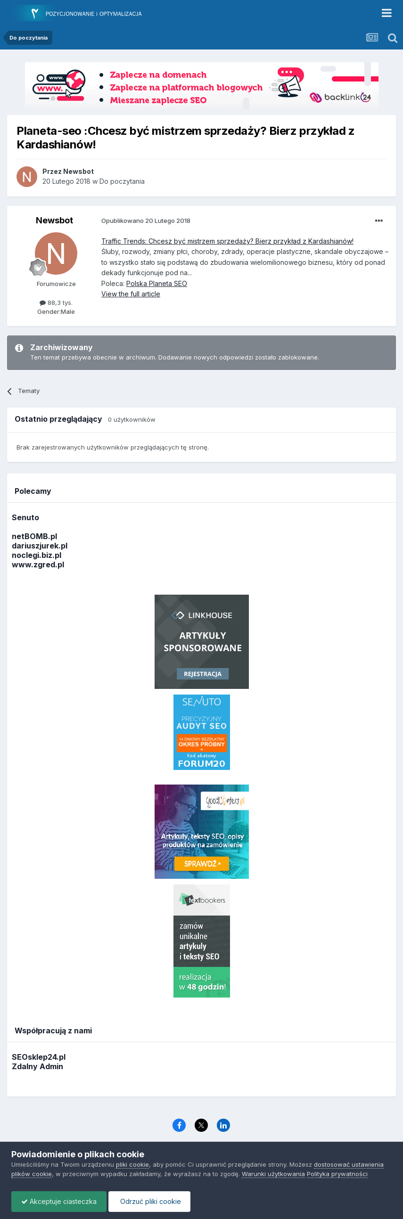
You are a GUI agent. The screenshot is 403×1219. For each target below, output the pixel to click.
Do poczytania (122, 181)
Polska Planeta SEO (156, 283)
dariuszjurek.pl (39, 545)
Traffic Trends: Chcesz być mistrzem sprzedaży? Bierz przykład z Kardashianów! (227, 241)
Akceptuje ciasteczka (59, 1201)
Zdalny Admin (37, 1066)
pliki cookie (132, 1164)
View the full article (130, 294)
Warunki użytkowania (273, 1174)
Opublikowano (145, 220)
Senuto (25, 517)
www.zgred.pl (38, 564)
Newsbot (54, 220)
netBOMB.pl (34, 536)
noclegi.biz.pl (36, 555)
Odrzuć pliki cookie (149, 1201)
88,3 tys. (56, 302)
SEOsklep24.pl (39, 1057)
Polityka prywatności (337, 1174)
